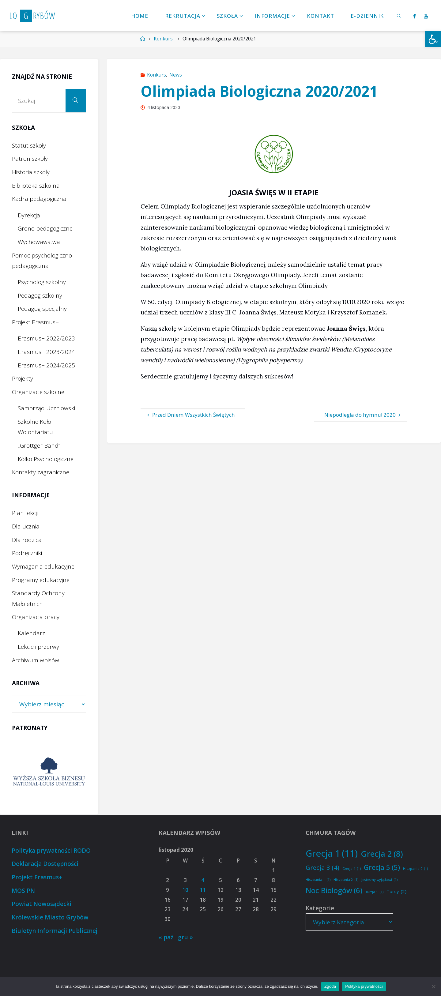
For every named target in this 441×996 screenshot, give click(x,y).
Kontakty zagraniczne (40, 472)
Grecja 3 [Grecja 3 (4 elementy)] (322, 867)
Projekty (22, 378)
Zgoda (330, 986)
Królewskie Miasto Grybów (50, 917)
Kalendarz (31, 633)
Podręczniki (27, 553)
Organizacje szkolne (38, 392)
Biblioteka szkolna (36, 186)
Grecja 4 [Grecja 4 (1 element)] (351, 869)
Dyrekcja (29, 215)
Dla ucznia (26, 526)
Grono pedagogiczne (45, 228)
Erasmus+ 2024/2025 (46, 365)
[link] (399, 15)
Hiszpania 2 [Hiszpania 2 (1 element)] (346, 880)
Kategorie (320, 908)
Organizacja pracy (35, 617)
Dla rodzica (27, 540)
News (175, 75)
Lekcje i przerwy (38, 647)
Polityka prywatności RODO (51, 851)
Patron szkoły (30, 159)
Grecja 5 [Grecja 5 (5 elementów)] (382, 867)
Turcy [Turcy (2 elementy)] (396, 891)
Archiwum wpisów (35, 660)
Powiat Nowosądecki (41, 904)
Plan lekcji (25, 513)
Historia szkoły (31, 172)
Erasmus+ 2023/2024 (46, 352)
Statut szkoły (29, 145)
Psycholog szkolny (42, 282)
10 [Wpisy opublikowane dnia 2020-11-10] (185, 889)
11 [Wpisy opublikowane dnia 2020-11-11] (203, 889)
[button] (433, 39)
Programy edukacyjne (41, 580)
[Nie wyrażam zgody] (433, 986)
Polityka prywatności (364, 986)
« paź (166, 937)
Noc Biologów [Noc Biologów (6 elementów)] (334, 890)
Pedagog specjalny (42, 309)
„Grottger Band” (39, 445)
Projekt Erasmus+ (35, 322)
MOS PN (23, 891)
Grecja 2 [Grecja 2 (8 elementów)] (382, 854)
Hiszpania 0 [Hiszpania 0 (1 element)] (415, 869)
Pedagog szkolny (40, 295)
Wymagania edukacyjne (43, 566)
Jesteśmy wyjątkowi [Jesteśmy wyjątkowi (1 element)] (379, 880)
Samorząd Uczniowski (46, 408)
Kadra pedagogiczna (39, 199)
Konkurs (163, 39)
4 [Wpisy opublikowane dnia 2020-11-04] (202, 880)
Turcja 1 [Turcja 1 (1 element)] (374, 892)
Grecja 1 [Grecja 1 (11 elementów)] (332, 853)
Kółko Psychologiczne (46, 459)
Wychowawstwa (39, 242)
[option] (49, 771)
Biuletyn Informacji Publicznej (54, 931)
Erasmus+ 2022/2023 (46, 338)
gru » (185, 937)
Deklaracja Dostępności (45, 864)
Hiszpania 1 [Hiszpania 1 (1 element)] (318, 880)
